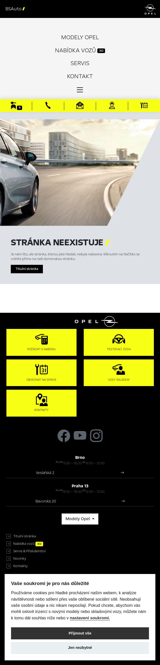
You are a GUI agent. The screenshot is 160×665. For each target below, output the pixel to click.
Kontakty (20, 566)
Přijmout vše (80, 633)
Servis (80, 63)
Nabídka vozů (80, 50)
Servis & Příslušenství (29, 551)
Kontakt (80, 76)
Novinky (19, 558)
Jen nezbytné (80, 648)
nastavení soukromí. (90, 618)
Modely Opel (80, 37)
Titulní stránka (27, 269)
